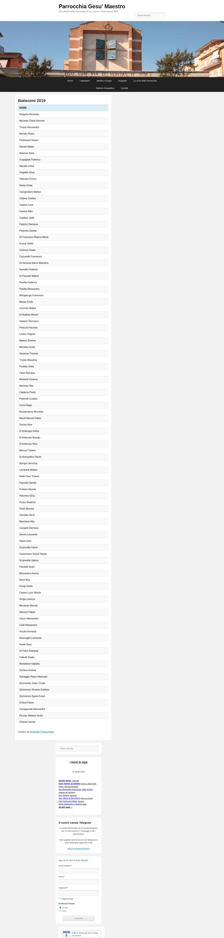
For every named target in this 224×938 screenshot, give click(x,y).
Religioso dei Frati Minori (67, 792)
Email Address (65, 866)
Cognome (63, 888)
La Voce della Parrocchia (145, 81)
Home (70, 81)
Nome (62, 877)
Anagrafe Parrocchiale (42, 732)
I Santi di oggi (78, 762)
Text (64, 911)
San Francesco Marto (68, 801)
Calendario (85, 81)
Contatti (124, 88)
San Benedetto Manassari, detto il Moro (76, 789)
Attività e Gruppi (104, 81)
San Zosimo (64, 795)
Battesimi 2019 (31, 100)
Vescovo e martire (87, 798)
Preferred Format (66, 903)
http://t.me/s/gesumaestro (79, 848)
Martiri (85, 804)
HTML (65, 908)
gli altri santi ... (65, 807)
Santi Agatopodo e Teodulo (70, 804)
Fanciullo (81, 801)
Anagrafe (122, 81)
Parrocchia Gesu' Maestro (92, 6)
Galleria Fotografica (105, 88)
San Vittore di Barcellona (69, 798)
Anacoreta (73, 795)
